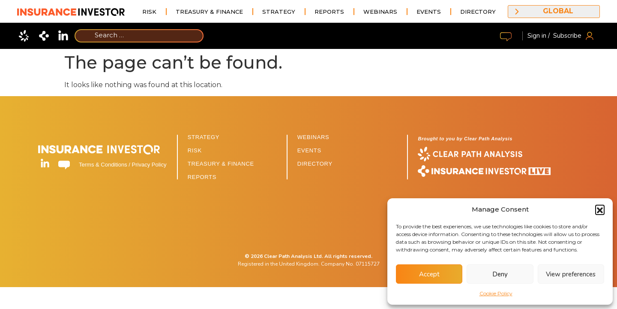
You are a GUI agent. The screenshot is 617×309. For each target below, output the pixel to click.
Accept (429, 274)
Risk (149, 11)
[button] (600, 209)
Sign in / (538, 35)
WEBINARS (313, 137)
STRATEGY (203, 137)
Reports (329, 11)
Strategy (278, 11)
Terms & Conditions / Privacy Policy (122, 164)
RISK (195, 150)
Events (428, 11)
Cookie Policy (495, 293)
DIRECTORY (314, 164)
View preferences (571, 274)
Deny (500, 274)
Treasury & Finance (209, 11)
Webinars (380, 11)
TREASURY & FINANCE (221, 164)
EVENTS (309, 150)
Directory (478, 11)
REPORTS (202, 177)
